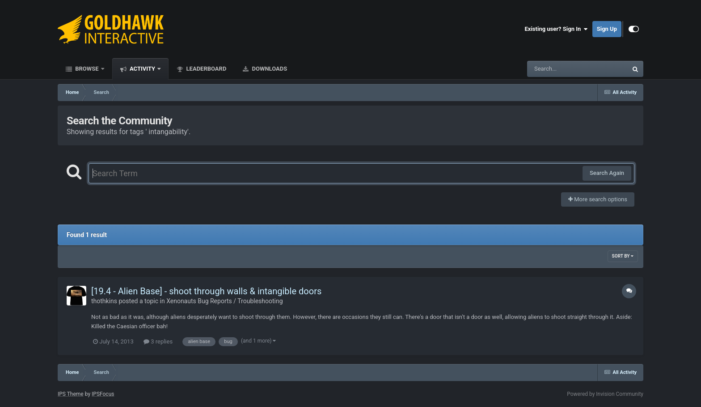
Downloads (268, 68)
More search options (597, 199)
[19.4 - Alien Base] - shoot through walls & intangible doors (206, 291)
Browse (87, 68)
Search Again (607, 173)
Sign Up (607, 28)
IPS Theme (71, 394)
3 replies (158, 341)
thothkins (104, 301)
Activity (142, 68)
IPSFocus (103, 394)
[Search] (555, 69)
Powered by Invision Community (605, 394)
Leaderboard (205, 68)
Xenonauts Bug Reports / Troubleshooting (224, 301)
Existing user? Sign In (556, 29)
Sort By (622, 256)
